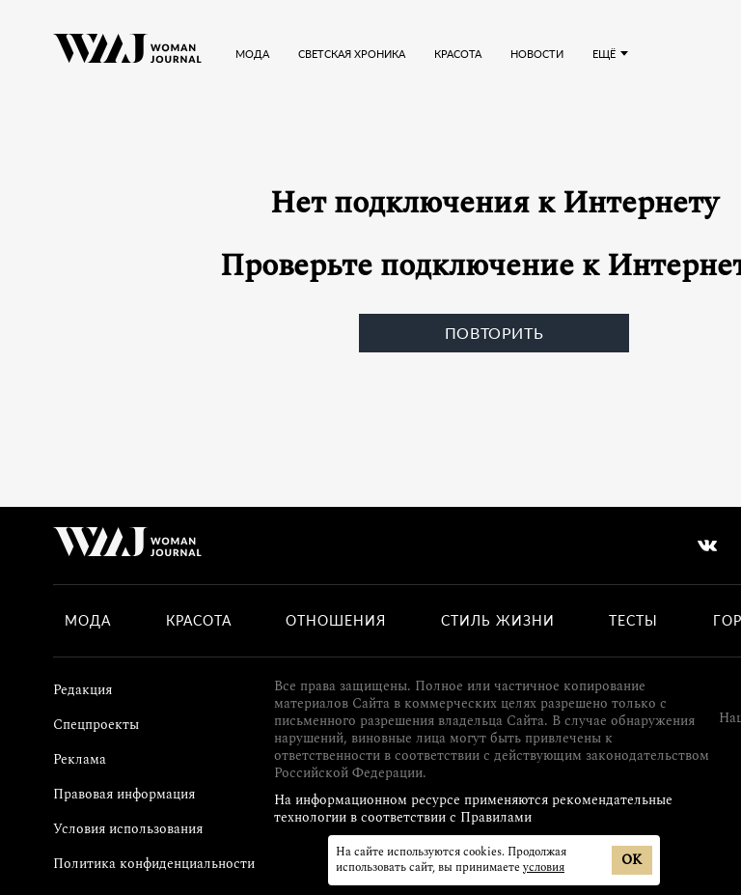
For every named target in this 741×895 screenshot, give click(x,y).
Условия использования (128, 829)
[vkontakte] (707, 545)
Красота (457, 53)
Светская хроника (351, 53)
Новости (536, 53)
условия (543, 867)
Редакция (82, 690)
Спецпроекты (96, 724)
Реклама (79, 759)
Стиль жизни (498, 621)
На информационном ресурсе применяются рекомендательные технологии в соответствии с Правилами (473, 808)
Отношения (336, 621)
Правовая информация (124, 794)
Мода (252, 53)
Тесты (633, 621)
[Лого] (127, 53)
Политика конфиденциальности (154, 863)
